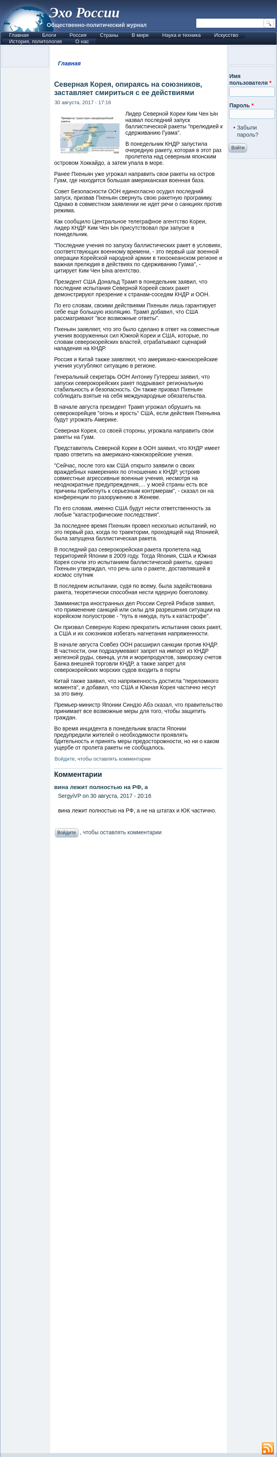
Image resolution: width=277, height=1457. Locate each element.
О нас (82, 41)
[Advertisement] (138, 1147)
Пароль (241, 105)
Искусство (226, 35)
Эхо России (84, 13)
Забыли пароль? (247, 131)
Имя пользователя (250, 79)
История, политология (35, 41)
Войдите (65, 759)
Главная (18, 35)
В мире (140, 35)
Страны (109, 35)
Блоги (49, 35)
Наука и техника (181, 35)
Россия (78, 35)
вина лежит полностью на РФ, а (101, 787)
